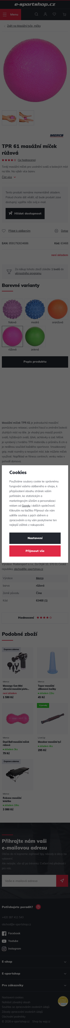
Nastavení (35, 538)
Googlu (26, 506)
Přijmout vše (35, 551)
